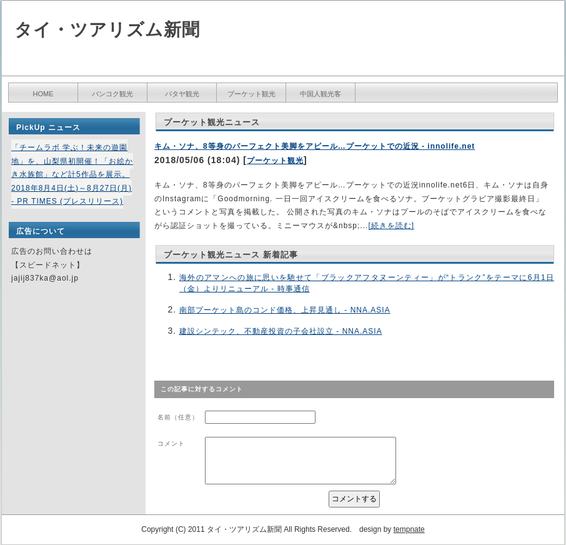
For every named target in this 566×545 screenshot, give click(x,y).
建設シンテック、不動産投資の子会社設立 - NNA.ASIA (280, 331)
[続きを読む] (391, 225)
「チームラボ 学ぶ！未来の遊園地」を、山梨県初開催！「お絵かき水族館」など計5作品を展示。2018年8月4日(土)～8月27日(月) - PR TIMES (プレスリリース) (72, 174)
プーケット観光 (251, 94)
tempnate (409, 529)
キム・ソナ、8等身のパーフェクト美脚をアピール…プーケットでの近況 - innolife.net (314, 146)
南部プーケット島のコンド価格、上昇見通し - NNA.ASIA (284, 310)
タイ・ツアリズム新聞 (107, 29)
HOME (43, 94)
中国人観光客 (320, 94)
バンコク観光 (112, 94)
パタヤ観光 (182, 94)
